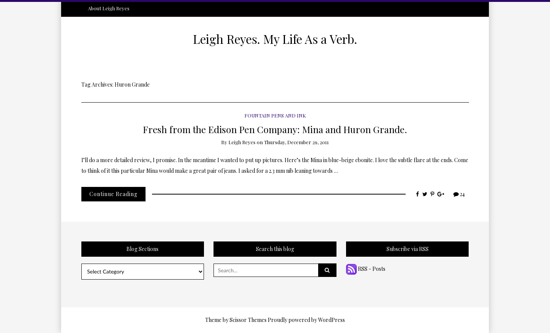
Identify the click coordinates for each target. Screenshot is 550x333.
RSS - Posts (365, 268)
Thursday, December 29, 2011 (296, 142)
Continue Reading (113, 194)
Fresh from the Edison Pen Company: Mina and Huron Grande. (275, 129)
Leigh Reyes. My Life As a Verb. (275, 39)
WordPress (331, 319)
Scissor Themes (248, 319)
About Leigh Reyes (108, 8)
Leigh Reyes (242, 142)
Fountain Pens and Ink (275, 115)
